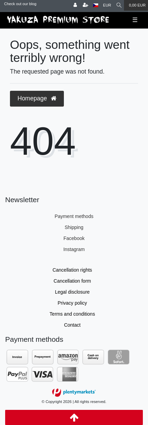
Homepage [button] (37, 98)
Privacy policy (72, 303)
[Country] (96, 5)
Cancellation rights (72, 270)
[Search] (119, 5)
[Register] (85, 5)
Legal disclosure (72, 292)
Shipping (74, 227)
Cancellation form (72, 281)
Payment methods (74, 216)
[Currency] (107, 5)
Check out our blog (20, 4)
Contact (72, 325)
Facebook (74, 238)
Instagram (73, 249)
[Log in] (75, 5)
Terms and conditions (72, 314)
